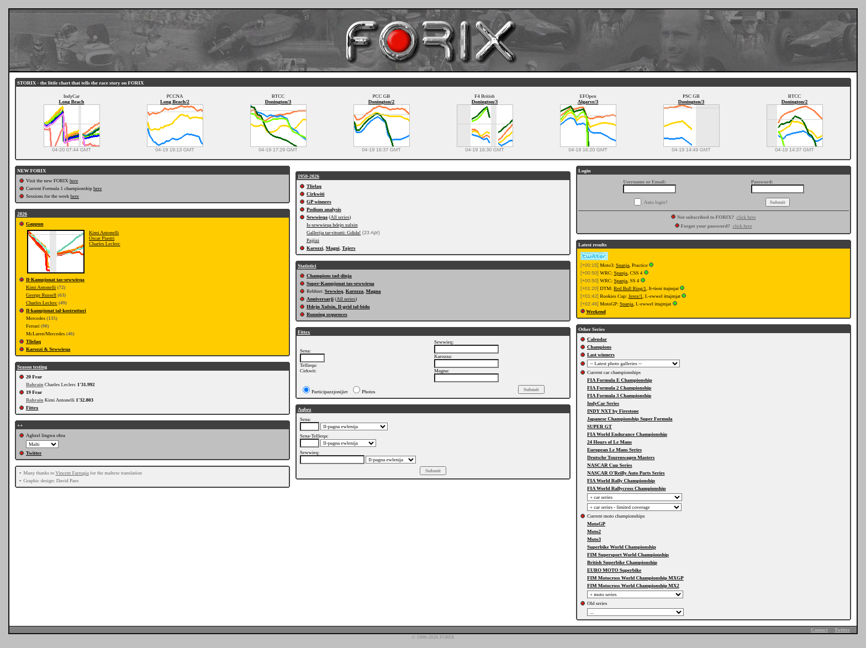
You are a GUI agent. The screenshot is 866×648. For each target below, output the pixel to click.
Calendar (597, 339)
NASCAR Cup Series (609, 465)
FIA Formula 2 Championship (619, 388)
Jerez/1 (635, 296)
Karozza (354, 291)
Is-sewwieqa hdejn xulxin (332, 225)
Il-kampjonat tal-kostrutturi (56, 310)
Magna (373, 291)
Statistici (307, 265)
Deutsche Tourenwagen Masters (620, 457)
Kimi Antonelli (104, 232)
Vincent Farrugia (72, 473)
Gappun (35, 223)
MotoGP (596, 523)
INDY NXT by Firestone (613, 411)
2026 (22, 214)
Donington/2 (381, 101)
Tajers (348, 248)
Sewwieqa (317, 217)
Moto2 (594, 531)
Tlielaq (33, 341)
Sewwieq (334, 291)
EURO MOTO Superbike (614, 570)
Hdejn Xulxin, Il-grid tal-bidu (338, 306)
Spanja (623, 265)
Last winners (601, 354)
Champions (599, 347)
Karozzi (315, 248)
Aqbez (304, 409)
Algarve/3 (588, 101)
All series (339, 217)
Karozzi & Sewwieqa (48, 349)
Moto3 (594, 539)
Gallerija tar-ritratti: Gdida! (334, 232)
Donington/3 (278, 101)
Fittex (32, 407)
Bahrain (35, 384)
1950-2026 (308, 176)
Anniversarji (320, 299)
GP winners (319, 201)
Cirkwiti (316, 194)
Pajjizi (313, 240)
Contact (819, 630)
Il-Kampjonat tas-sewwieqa (55, 279)
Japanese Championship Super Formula (630, 419)
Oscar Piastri (101, 238)
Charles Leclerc (104, 243)
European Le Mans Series (614, 449)
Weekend (596, 311)
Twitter (33, 453)
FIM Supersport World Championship (628, 554)
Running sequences (327, 314)
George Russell (41, 295)
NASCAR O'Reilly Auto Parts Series (626, 473)
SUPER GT (599, 426)
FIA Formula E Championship (619, 380)
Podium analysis (324, 209)
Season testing (32, 367)
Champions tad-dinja (329, 275)
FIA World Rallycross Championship (626, 488)
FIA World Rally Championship (621, 480)
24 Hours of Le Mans (609, 442)
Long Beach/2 (174, 101)
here (74, 180)
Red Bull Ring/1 (630, 288)
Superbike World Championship (621, 547)
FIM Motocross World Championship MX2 (633, 585)
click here (746, 217)
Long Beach (72, 101)
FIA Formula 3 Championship (619, 395)
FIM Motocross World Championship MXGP (635, 578)
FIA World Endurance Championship (627, 434)
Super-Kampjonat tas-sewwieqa (340, 283)
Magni (333, 248)
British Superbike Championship (622, 562)
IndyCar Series (603, 403)
